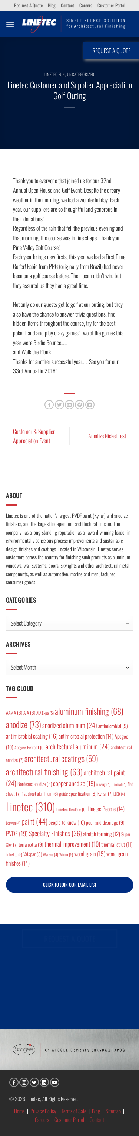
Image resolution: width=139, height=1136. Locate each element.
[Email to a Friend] (69, 404)
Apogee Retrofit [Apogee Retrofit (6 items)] (29, 747)
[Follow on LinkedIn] (44, 1082)
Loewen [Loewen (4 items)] (13, 823)
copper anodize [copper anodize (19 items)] (74, 783)
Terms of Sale (74, 1111)
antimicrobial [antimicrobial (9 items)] (113, 726)
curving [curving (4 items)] (103, 784)
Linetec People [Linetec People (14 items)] (106, 808)
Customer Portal (111, 5)
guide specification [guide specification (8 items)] (77, 793)
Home (19, 1111)
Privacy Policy (43, 1111)
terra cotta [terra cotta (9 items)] (31, 844)
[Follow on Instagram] (24, 1082)
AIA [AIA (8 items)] (29, 712)
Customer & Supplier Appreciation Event (34, 436)
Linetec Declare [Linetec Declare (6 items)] (71, 809)
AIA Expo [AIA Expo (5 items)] (45, 713)
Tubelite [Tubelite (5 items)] (14, 854)
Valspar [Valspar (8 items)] (32, 854)
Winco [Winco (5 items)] (66, 854)
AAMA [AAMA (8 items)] (14, 712)
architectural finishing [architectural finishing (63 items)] (44, 771)
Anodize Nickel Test (107, 435)
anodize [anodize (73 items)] (23, 724)
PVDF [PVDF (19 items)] (16, 833)
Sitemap (113, 1111)
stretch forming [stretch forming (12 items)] (101, 834)
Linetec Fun (54, 74)
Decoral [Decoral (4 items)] (119, 784)
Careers (85, 5)
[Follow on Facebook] (14, 1082)
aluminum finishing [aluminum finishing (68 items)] (89, 711)
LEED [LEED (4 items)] (119, 794)
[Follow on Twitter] (34, 1082)
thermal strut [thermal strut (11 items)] (117, 844)
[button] (10, 24)
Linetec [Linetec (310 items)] (30, 806)
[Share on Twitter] (59, 404)
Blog (52, 5)
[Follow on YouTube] (54, 1082)
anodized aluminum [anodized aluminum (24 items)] (69, 725)
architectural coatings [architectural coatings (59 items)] (61, 758)
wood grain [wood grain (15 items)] (89, 853)
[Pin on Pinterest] (79, 404)
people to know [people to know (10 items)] (67, 822)
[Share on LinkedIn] (90, 404)
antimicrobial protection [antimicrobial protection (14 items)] (86, 735)
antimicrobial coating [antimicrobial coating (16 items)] (31, 735)
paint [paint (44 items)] (34, 821)
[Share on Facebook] (49, 404)
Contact (67, 5)
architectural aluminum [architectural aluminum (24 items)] (78, 746)
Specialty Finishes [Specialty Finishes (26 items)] (55, 833)
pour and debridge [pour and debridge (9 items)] (105, 822)
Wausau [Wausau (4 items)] (50, 854)
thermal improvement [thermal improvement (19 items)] (72, 843)
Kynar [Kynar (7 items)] (104, 793)
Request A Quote (28, 5)
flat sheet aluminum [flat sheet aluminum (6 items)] (39, 793)
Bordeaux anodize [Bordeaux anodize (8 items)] (34, 784)
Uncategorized (81, 74)
